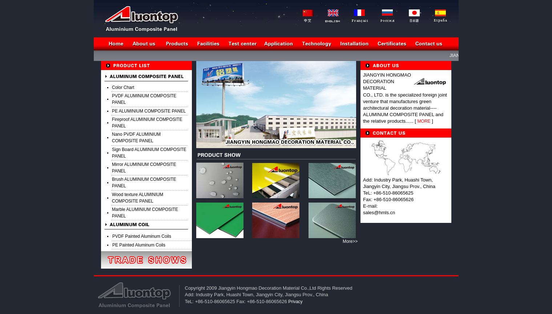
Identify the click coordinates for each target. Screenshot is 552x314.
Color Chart (123, 87)
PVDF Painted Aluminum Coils (141, 236)
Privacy (295, 301)
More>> (350, 241)
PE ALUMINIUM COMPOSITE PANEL (149, 111)
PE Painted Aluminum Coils (138, 245)
